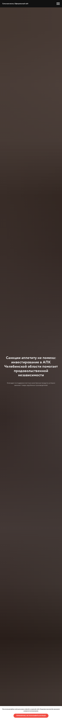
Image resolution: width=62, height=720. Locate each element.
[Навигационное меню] (58, 4)
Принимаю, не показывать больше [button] (31, 715)
